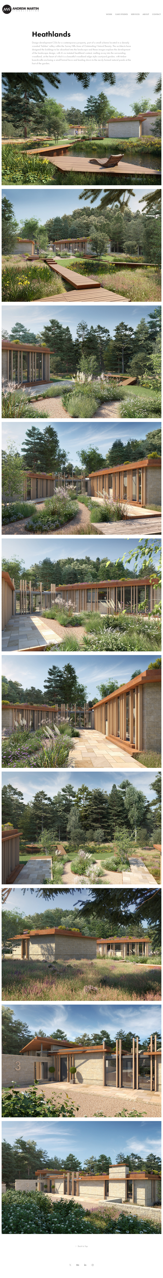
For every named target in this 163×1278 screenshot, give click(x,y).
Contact (156, 14)
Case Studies (121, 14)
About (146, 14)
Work (109, 14)
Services (135, 14)
